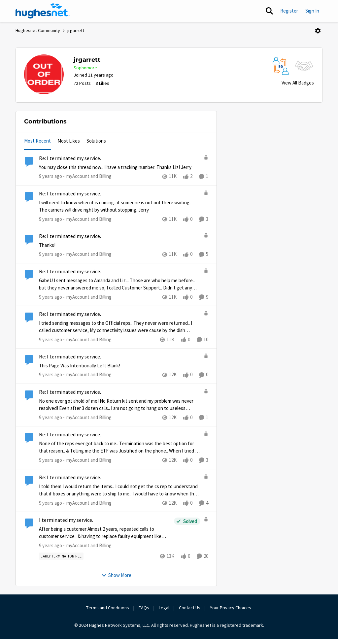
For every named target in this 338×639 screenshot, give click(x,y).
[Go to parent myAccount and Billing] (87, 176)
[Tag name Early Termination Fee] (61, 556)
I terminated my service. (66, 520)
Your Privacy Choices (231, 608)
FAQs (144, 608)
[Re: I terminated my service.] (119, 167)
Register (289, 11)
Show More (116, 575)
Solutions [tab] (96, 141)
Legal (164, 608)
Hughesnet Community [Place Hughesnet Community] (38, 30)
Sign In (312, 11)
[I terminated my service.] (105, 532)
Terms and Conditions (107, 608)
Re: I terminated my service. (70, 158)
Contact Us (189, 608)
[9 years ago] (50, 176)
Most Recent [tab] (37, 141)
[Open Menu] (317, 30)
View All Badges (298, 83)
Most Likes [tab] (68, 141)
